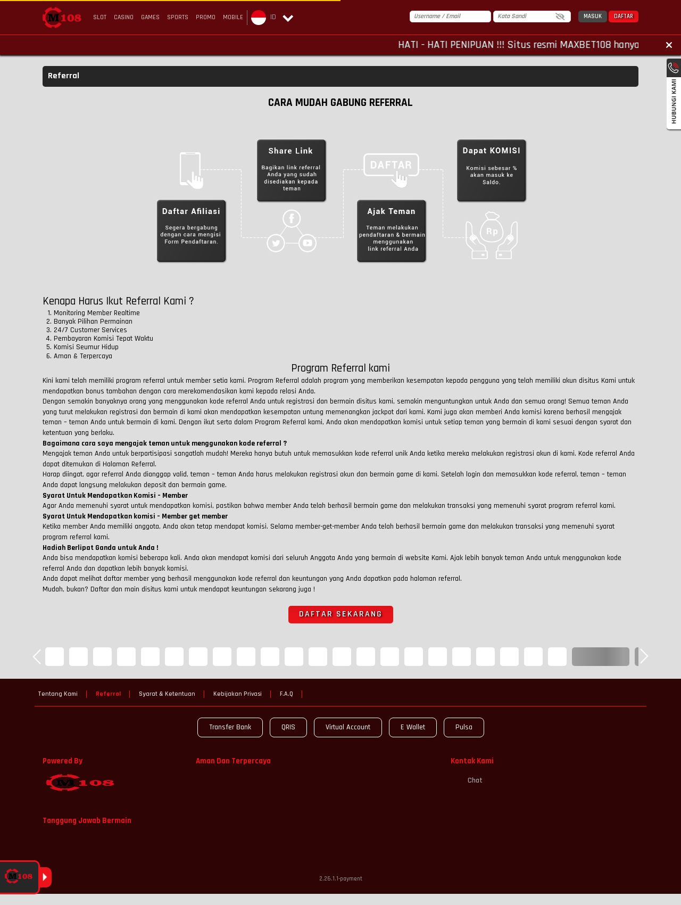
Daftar (623, 16)
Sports (177, 17)
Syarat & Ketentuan (167, 694)
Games (150, 17)
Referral (108, 694)
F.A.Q (286, 694)
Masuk (593, 16)
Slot (99, 17)
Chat (467, 780)
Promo (205, 17)
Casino (124, 17)
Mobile (233, 17)
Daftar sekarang (341, 614)
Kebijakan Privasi (237, 694)
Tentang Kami (58, 694)
